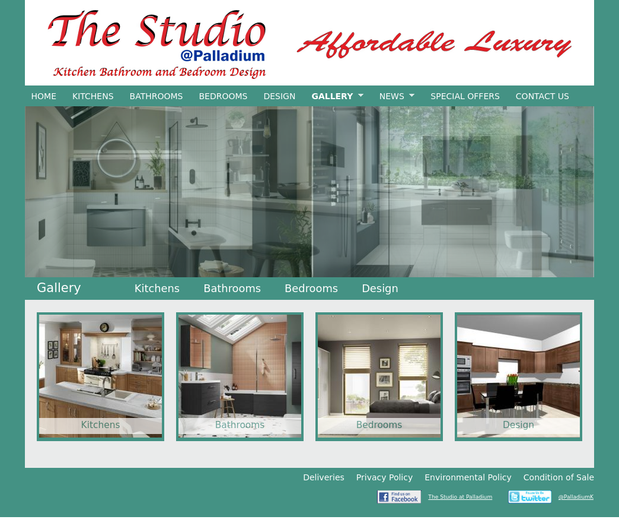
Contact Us (542, 96)
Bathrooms (156, 96)
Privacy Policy (384, 477)
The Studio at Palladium (460, 497)
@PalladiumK (576, 497)
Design (279, 96)
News (393, 96)
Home (43, 96)
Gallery (334, 96)
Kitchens (93, 96)
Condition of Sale (559, 477)
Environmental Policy (468, 477)
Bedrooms (223, 96)
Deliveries (323, 477)
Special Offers (465, 96)
